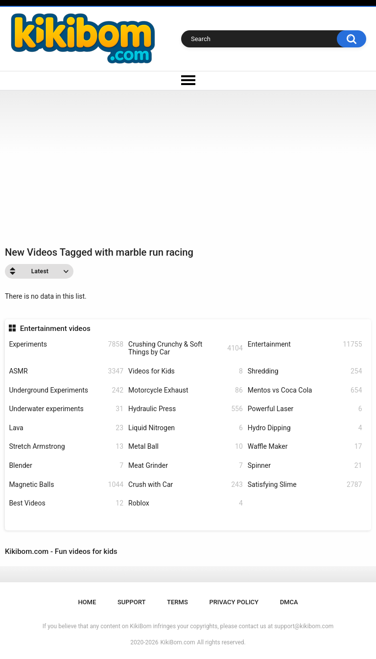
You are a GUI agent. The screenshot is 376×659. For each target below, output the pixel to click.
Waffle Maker (305, 446)
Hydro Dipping (305, 428)
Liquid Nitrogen (185, 428)
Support (132, 602)
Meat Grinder (185, 465)
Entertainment (305, 344)
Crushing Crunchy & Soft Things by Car (185, 348)
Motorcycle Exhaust (185, 390)
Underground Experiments (66, 390)
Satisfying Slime (305, 485)
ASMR (66, 371)
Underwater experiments (66, 409)
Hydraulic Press (185, 409)
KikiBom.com (178, 642)
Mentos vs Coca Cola (305, 390)
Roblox (185, 503)
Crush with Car (185, 485)
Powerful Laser (305, 409)
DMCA (289, 602)
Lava (66, 428)
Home (87, 602)
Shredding (305, 371)
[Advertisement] (188, 163)
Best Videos (66, 503)
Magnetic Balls (66, 485)
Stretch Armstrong (66, 446)
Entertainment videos (55, 328)
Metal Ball (185, 446)
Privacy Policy (233, 602)
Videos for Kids (185, 371)
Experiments (66, 344)
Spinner (305, 465)
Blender (66, 465)
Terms (177, 602)
